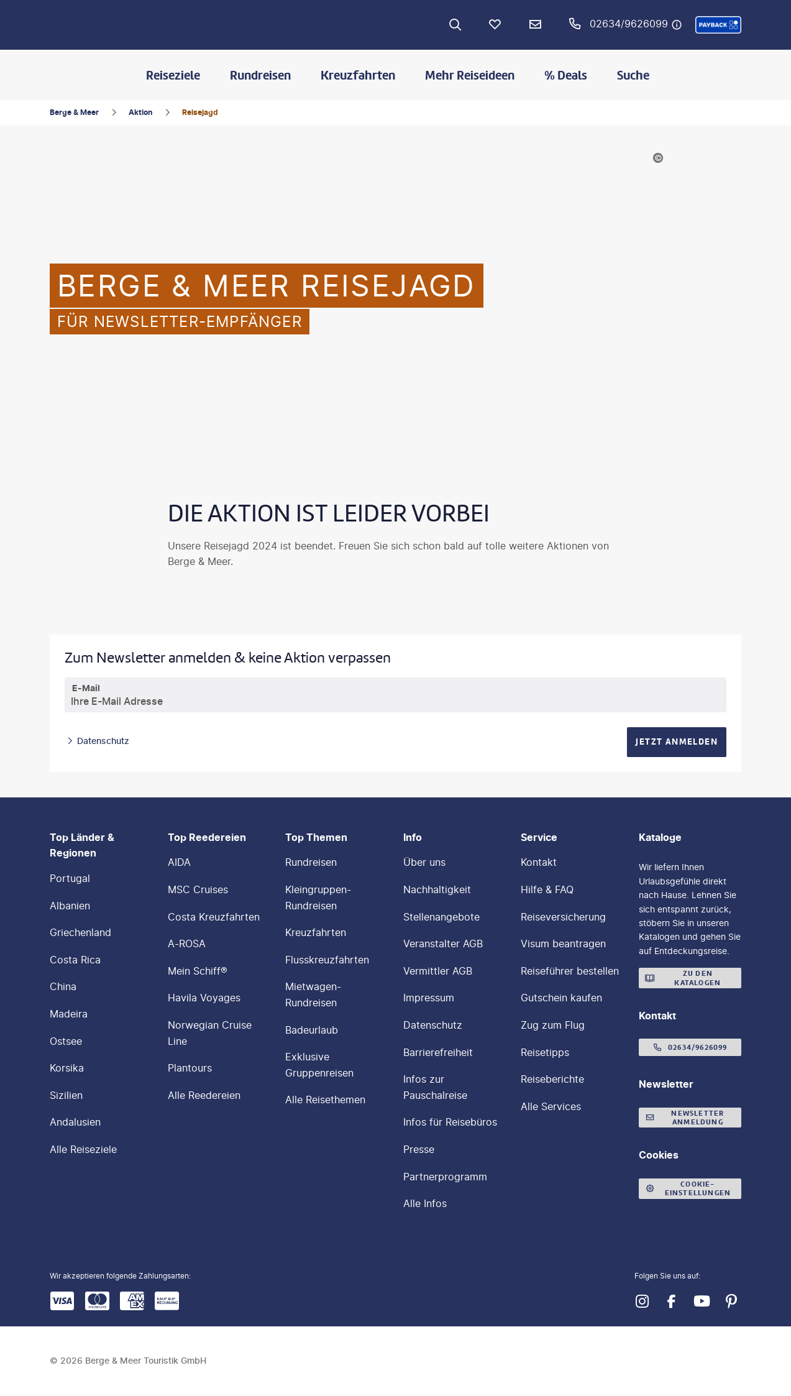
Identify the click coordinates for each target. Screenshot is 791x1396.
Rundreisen (260, 75)
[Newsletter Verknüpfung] (535, 25)
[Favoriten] (495, 25)
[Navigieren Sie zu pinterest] (731, 1301)
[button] (718, 25)
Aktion (140, 112)
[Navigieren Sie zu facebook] (672, 1301)
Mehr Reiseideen (469, 75)
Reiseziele (173, 75)
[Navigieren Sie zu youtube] (701, 1301)
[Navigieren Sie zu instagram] (642, 1301)
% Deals (565, 75)
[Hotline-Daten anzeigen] (676, 25)
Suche (633, 75)
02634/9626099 (629, 23)
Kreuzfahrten (358, 75)
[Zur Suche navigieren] (455, 25)
